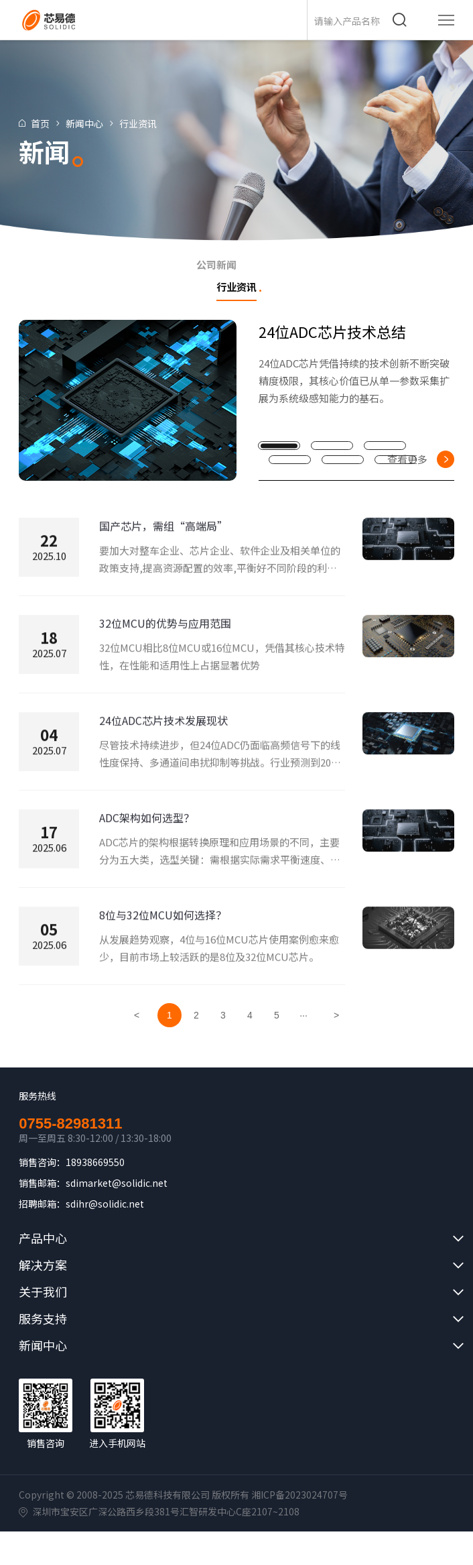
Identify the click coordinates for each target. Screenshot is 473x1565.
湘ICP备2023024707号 (299, 1494)
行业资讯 (146, 123)
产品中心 (43, 1238)
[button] (279, 445)
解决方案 (43, 1264)
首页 (48, 123)
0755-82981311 (70, 1123)
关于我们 (43, 1291)
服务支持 (43, 1318)
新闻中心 (92, 123)
